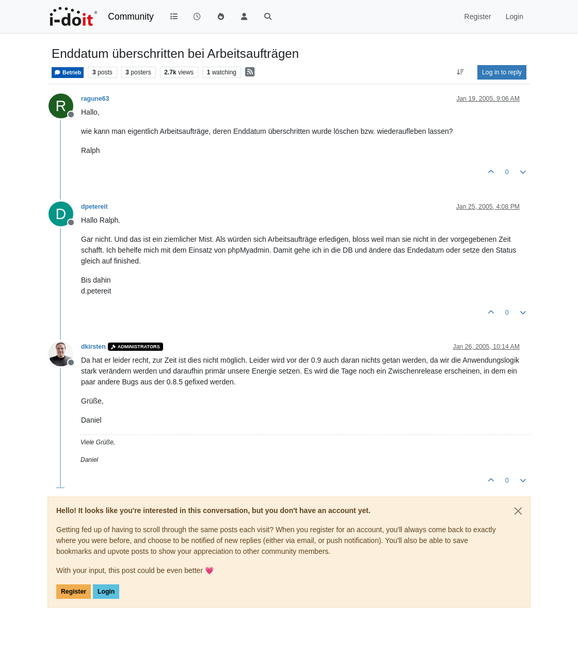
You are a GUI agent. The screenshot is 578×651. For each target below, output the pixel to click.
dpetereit (94, 206)
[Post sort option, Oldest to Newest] (460, 72)
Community (131, 16)
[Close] (518, 511)
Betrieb (67, 72)
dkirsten (93, 346)
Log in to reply (502, 72)
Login (106, 591)
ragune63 (95, 98)
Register (73, 591)
